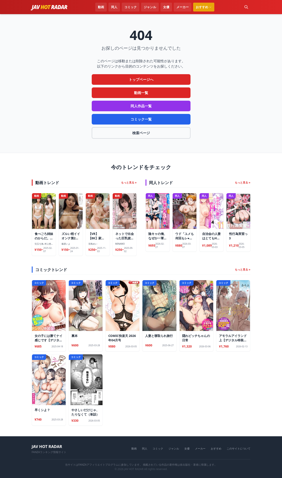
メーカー (182, 7)
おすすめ (216, 448)
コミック (130, 7)
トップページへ (141, 79)
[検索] (246, 7)
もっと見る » (129, 182)
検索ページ (141, 132)
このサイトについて (238, 448)
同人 (114, 7)
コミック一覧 (141, 119)
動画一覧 (141, 92)
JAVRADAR (49, 7)
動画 (101, 7)
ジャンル (150, 7)
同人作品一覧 (141, 106)
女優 (166, 7)
